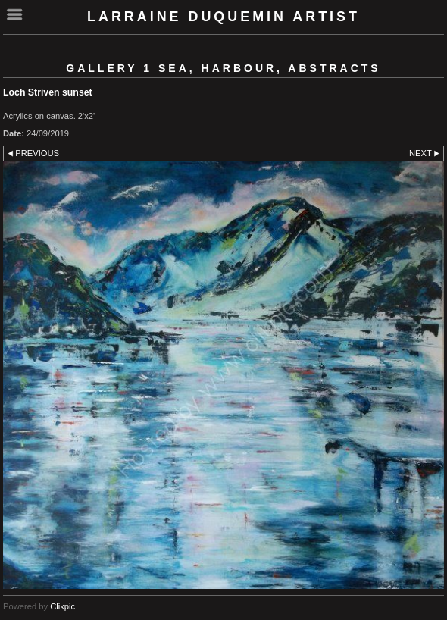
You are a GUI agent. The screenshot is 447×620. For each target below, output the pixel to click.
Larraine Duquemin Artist (223, 16)
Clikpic (62, 606)
